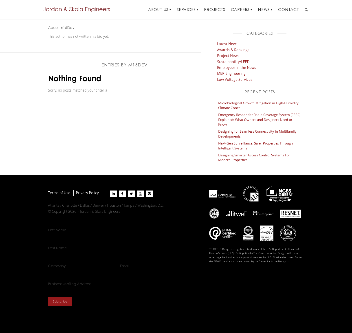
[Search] (306, 9)
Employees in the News (236, 67)
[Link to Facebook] (122, 194)
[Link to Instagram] (149, 194)
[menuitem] (159, 9)
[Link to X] (131, 194)
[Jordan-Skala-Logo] (78, 9)
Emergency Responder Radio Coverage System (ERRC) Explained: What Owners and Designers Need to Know (259, 119)
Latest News (227, 43)
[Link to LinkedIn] (113, 194)
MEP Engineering (231, 73)
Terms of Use (59, 192)
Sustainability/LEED (233, 61)
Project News (228, 55)
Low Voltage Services (234, 79)
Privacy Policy (87, 192)
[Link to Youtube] (140, 194)
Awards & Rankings (233, 49)
